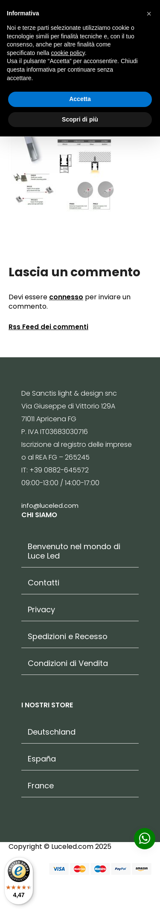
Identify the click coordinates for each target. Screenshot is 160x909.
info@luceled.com (50, 505)
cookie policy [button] (68, 52)
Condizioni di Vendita (68, 663)
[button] (149, 13)
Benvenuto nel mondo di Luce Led (74, 551)
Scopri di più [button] (80, 119)
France (41, 785)
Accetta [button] (80, 99)
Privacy (41, 609)
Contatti (43, 583)
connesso (66, 297)
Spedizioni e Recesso (68, 636)
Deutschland (52, 732)
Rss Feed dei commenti (48, 326)
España (42, 759)
